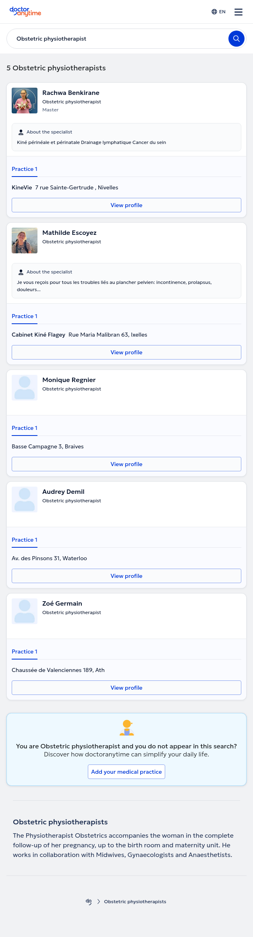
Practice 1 (24, 169)
